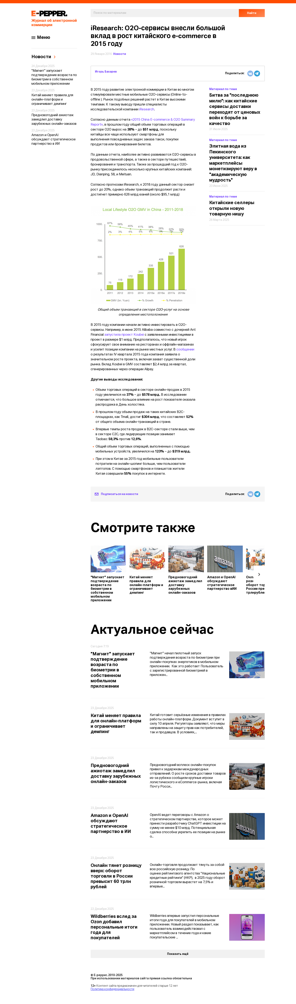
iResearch (146, 109)
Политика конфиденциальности (112, 989)
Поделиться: (234, 73)
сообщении (185, 349)
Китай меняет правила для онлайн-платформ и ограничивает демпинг (52, 100)
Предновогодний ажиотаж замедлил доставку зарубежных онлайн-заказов (53, 120)
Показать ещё (177, 954)
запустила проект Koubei (124, 335)
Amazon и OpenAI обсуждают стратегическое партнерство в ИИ (53, 140)
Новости (119, 54)
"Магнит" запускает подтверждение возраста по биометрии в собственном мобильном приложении (54, 77)
